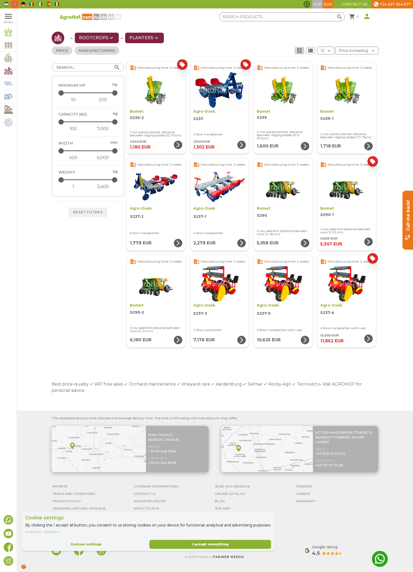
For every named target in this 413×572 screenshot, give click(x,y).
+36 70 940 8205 (162, 463)
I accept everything (210, 544)
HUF (317, 4)
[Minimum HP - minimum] (73, 100)
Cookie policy (51, 531)
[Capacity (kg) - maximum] (88, 121)
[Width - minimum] (73, 158)
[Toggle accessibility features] (307, 4)
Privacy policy (33, 531)
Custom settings (86, 544)
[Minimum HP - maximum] (88, 92)
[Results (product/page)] (325, 51)
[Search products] (282, 16)
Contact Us (354, 4)
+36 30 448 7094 (162, 451)
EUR (328, 4)
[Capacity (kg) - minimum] (73, 129)
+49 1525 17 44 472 (330, 454)
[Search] (88, 67)
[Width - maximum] (88, 150)
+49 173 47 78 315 (329, 465)
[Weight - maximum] (88, 179)
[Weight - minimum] (73, 187)
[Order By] (356, 51)
